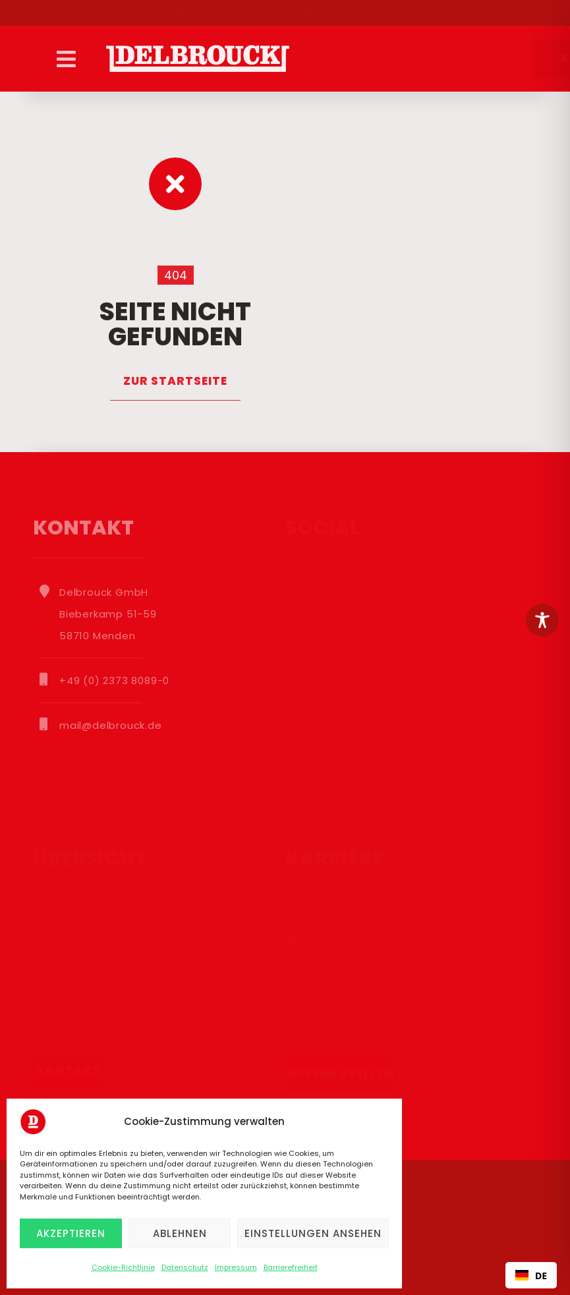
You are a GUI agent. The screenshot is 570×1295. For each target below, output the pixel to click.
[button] (66, 58)
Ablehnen (180, 1233)
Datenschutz (184, 1267)
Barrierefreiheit (291, 1267)
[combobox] (531, 1275)
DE (531, 1275)
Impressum (236, 1267)
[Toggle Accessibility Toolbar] (542, 620)
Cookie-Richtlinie (123, 1267)
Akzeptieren (70, 1233)
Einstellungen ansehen (313, 1233)
